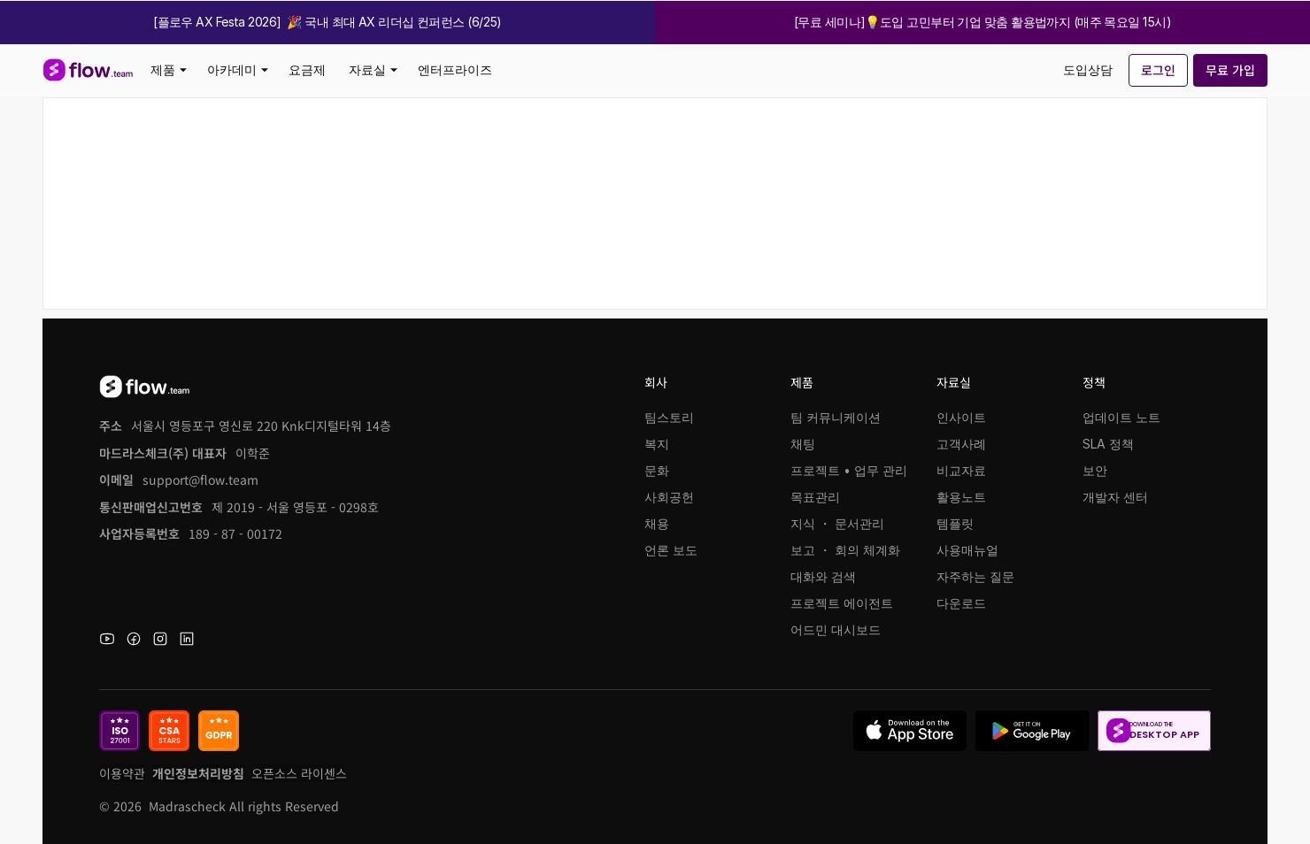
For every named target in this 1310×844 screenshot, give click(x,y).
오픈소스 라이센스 (299, 773)
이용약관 (122, 773)
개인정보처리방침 (198, 773)
